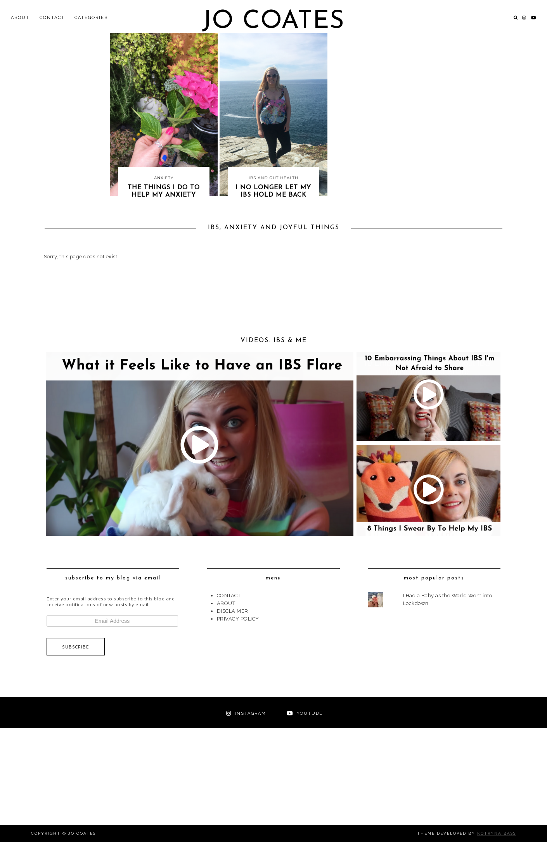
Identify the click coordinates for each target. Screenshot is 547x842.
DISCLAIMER (232, 611)
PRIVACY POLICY (238, 619)
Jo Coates (273, 21)
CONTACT (52, 17)
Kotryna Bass (496, 833)
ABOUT (20, 17)
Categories (91, 17)
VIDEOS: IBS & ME (274, 340)
